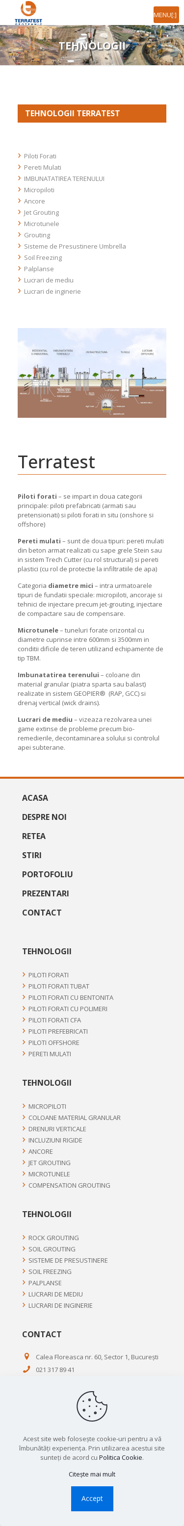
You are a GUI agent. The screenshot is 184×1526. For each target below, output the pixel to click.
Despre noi (44, 817)
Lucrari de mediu (49, 280)
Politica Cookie (120, 1457)
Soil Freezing (43, 257)
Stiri (32, 856)
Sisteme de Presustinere (68, 1260)
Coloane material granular (74, 1117)
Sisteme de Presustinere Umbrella (75, 246)
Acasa (35, 798)
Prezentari (45, 894)
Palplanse (39, 268)
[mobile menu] (166, 14)
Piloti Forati (40, 156)
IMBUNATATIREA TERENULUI (64, 178)
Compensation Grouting (69, 1185)
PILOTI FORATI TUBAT (58, 986)
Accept (92, 1498)
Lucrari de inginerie (52, 291)
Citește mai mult (92, 1474)
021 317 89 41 (55, 1369)
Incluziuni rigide (55, 1140)
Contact (42, 913)
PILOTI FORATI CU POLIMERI (67, 1008)
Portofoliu (47, 875)
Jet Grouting (41, 212)
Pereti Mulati (42, 167)
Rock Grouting (53, 1237)
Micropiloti (39, 189)
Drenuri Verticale (57, 1128)
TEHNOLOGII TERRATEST (72, 113)
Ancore (34, 201)
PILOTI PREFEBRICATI (58, 1031)
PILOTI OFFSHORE (53, 1042)
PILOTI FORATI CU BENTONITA (70, 997)
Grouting (37, 234)
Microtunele (41, 223)
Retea (34, 836)
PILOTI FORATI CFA (54, 1020)
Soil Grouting (52, 1249)
